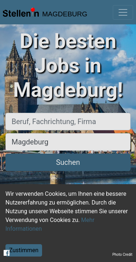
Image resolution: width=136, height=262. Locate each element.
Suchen (68, 162)
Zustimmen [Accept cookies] (23, 250)
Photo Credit (122, 255)
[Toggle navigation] (123, 12)
